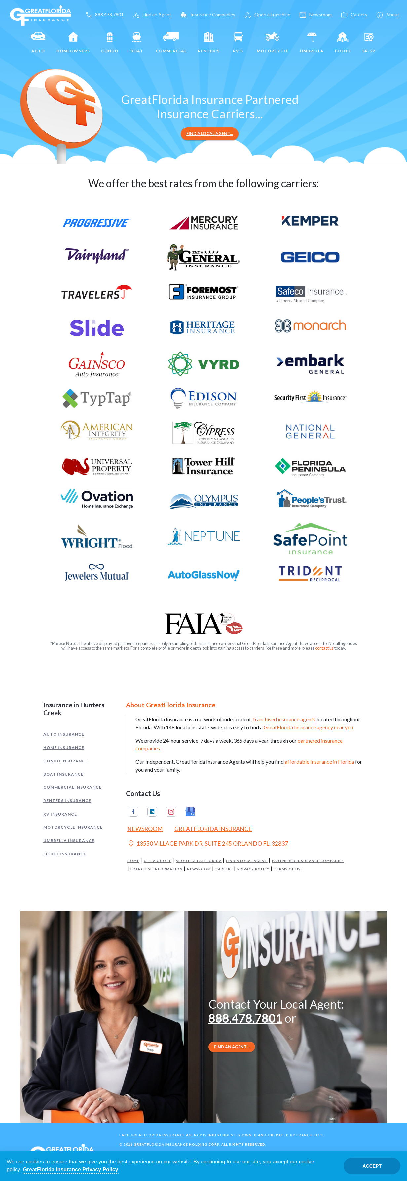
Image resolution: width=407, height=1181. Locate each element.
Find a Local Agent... (209, 133)
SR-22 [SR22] (368, 42)
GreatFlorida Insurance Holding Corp (176, 1144)
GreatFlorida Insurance (213, 828)
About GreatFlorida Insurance (170, 705)
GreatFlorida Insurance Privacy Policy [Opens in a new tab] (70, 1169)
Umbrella (312, 42)
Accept (372, 1166)
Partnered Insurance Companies (308, 861)
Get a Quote (157, 861)
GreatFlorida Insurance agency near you (308, 727)
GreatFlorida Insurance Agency (166, 1135)
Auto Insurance (63, 734)
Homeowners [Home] (73, 42)
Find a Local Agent (247, 861)
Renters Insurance (67, 800)
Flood (343, 42)
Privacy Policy (253, 869)
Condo (109, 42)
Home (133, 861)
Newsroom (199, 869)
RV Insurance (60, 814)
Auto (38, 42)
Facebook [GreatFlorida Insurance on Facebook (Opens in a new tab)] (133, 812)
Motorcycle (273, 42)
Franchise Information (156, 869)
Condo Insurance (65, 760)
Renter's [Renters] (209, 42)
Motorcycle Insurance (73, 827)
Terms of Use (288, 869)
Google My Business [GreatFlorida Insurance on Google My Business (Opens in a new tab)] (190, 812)
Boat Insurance (63, 774)
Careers (224, 869)
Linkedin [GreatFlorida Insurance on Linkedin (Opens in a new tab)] (152, 812)
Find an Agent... (231, 1046)
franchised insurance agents (284, 719)
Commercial (171, 42)
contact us (324, 648)
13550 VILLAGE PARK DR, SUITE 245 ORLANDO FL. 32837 (207, 844)
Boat (136, 42)
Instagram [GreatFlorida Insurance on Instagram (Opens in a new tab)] (171, 812)
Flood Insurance (64, 853)
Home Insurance (63, 747)
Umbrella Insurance (68, 840)
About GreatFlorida (199, 861)
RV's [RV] (238, 42)
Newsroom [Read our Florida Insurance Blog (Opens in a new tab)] (145, 828)
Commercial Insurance (72, 787)
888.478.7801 (245, 1018)
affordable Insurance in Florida (319, 761)
